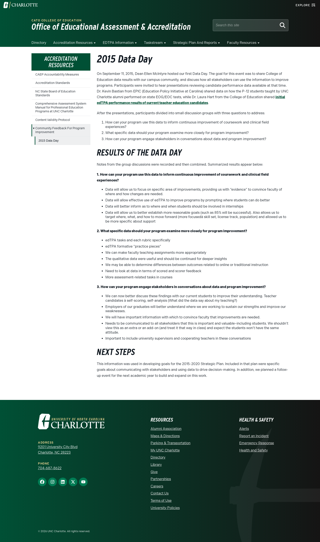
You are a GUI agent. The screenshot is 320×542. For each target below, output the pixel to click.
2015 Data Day (48, 140)
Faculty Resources (241, 43)
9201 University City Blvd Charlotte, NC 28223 (58, 449)
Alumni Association (166, 429)
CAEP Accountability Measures (57, 74)
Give (154, 472)
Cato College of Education (56, 20)
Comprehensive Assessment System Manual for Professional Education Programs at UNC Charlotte (60, 107)
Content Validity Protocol (52, 120)
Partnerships (161, 479)
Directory (38, 43)
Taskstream (153, 43)
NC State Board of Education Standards (55, 93)
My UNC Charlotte (165, 450)
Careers (157, 486)
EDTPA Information (118, 43)
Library (156, 465)
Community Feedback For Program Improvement (60, 130)
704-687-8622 (49, 468)
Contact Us (160, 493)
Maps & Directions (165, 436)
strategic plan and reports (195, 43)
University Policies (165, 508)
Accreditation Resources (73, 43)
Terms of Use (161, 501)
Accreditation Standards (52, 83)
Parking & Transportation (170, 443)
